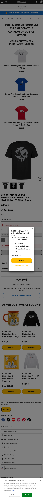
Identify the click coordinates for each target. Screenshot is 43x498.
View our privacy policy (21, 265)
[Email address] (21, 255)
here (13, 490)
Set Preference (14, 494)
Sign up (21, 260)
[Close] (32, 229)
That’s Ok (27, 494)
